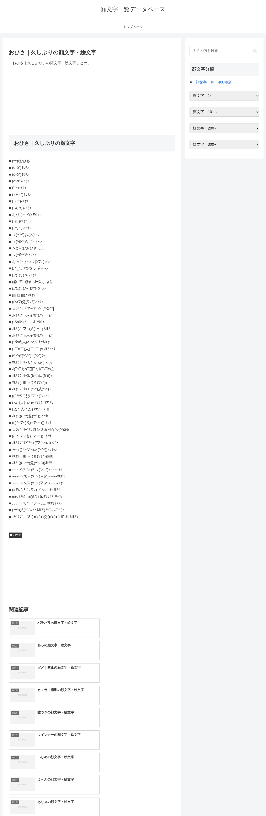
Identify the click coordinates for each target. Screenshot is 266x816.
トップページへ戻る (213, 803)
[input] (224, 50)
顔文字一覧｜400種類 (214, 82)
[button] (255, 50)
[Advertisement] (92, 100)
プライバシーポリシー (245, 803)
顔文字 (15, 535)
